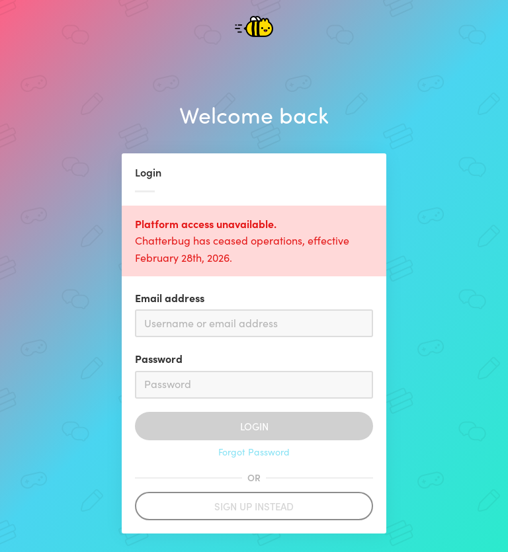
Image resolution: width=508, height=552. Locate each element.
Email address (169, 297)
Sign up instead (254, 506)
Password (159, 358)
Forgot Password (254, 452)
